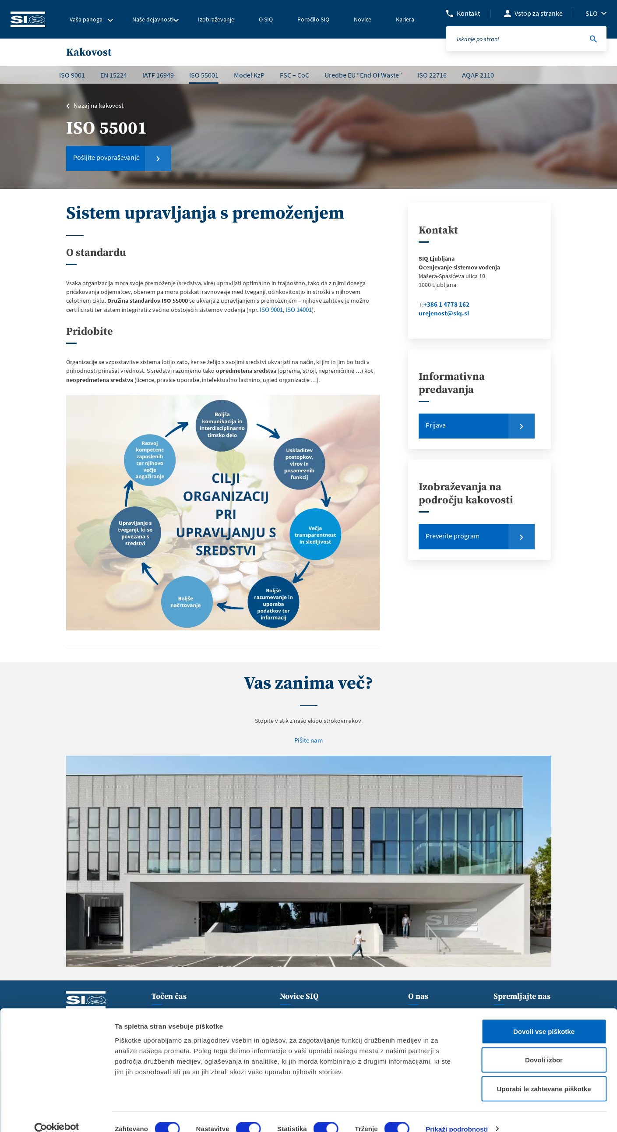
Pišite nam (308, 739)
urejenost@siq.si (442, 313)
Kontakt (468, 13)
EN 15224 (113, 75)
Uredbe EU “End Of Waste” (363, 75)
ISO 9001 (72, 75)
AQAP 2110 (478, 75)
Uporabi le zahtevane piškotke (544, 1074)
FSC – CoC (294, 75)
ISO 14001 (297, 309)
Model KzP (249, 75)
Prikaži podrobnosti (457, 1114)
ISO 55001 (204, 75)
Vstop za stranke (539, 13)
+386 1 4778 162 (443, 304)
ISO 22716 (432, 75)
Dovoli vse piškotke (544, 1017)
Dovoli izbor (544, 1046)
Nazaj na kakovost (97, 106)
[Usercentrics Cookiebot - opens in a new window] (56, 1114)
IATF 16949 (158, 75)
